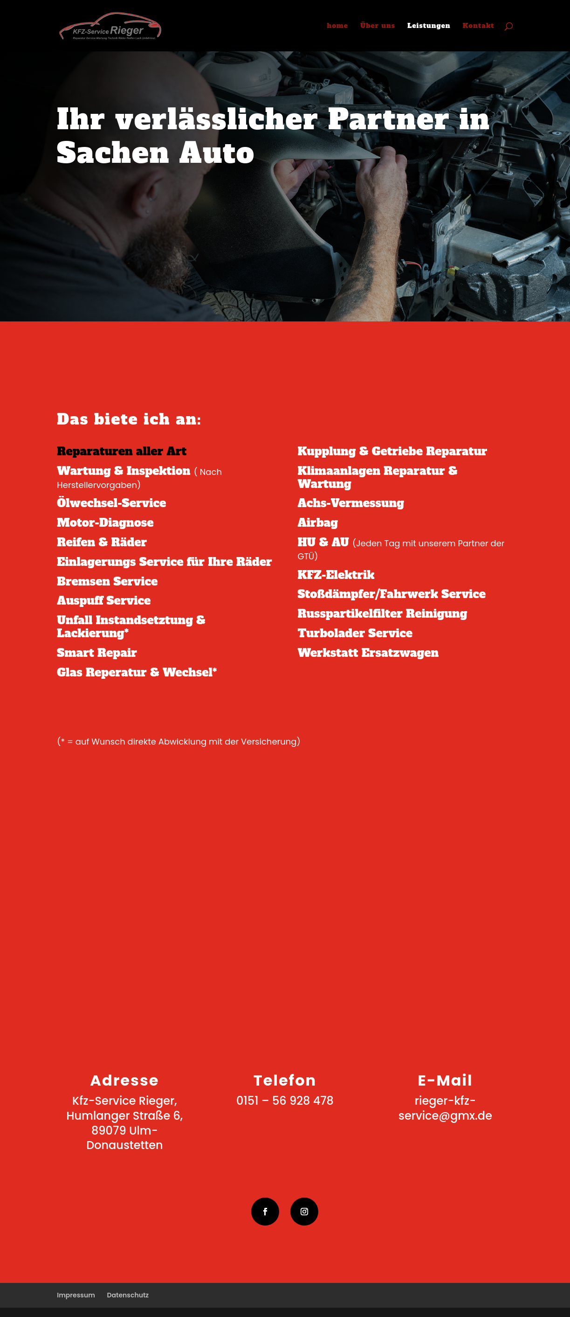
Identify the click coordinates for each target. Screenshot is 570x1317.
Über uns (377, 26)
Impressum (76, 1295)
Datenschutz (128, 1295)
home (338, 26)
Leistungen (428, 26)
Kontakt (478, 26)
